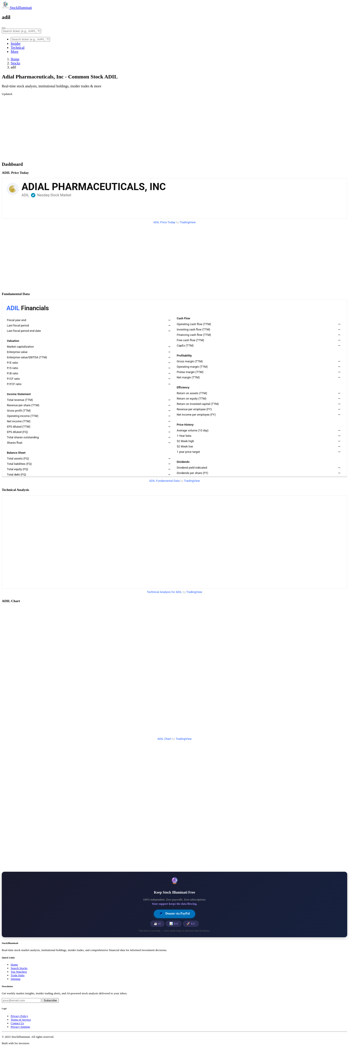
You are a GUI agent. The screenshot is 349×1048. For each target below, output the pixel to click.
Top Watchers (19, 971)
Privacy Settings (20, 1026)
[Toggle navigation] (3, 28)
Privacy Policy (19, 1016)
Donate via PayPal (174, 914)
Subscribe (50, 1000)
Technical (17, 47)
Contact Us (17, 1023)
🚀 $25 (191, 923)
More (14, 51)
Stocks (15, 63)
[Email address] (21, 1000)
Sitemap (15, 978)
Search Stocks (19, 968)
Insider (15, 43)
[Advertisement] (135, 127)
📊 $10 (173, 923)
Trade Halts (17, 975)
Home (15, 59)
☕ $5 (157, 923)
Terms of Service (21, 1019)
